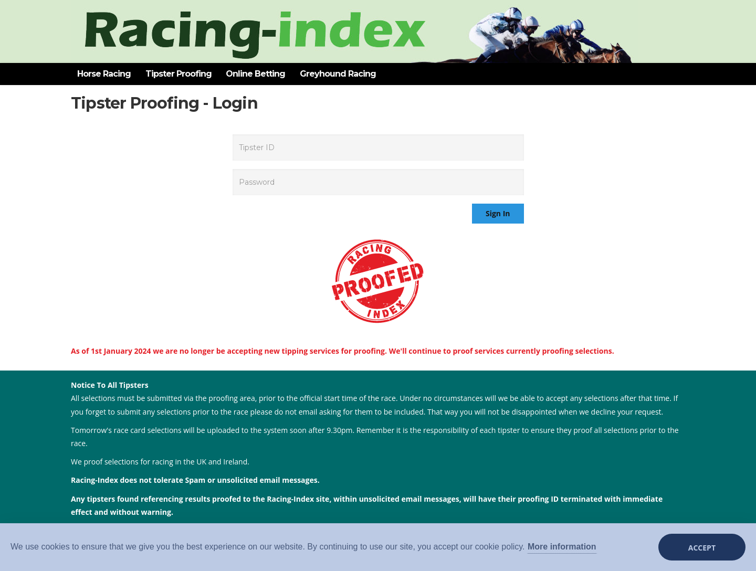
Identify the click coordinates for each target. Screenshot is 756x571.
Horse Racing (104, 74)
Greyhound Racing (338, 74)
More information (562, 546)
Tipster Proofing (178, 74)
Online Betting (255, 74)
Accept (702, 548)
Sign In (498, 213)
